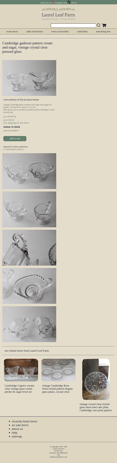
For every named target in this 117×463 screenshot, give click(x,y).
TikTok (74, 2)
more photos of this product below (21, 99)
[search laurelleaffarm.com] (99, 25)
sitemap (17, 436)
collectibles (82, 31)
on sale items (20, 425)
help (14, 432)
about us (17, 429)
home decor (12, 31)
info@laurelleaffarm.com (58, 457)
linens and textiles (60, 31)
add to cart (15, 138)
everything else (103, 31)
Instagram (59, 2)
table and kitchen (35, 31)
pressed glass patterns (14, 149)
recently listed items (24, 421)
